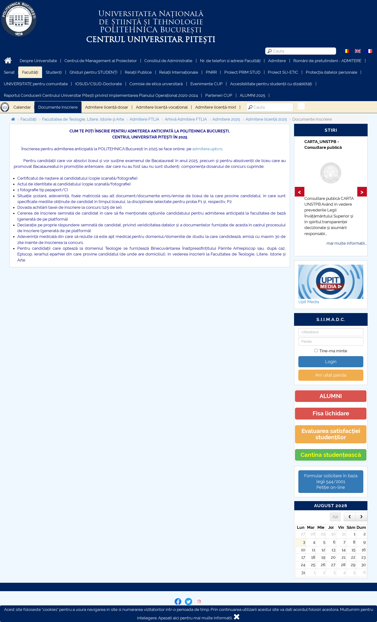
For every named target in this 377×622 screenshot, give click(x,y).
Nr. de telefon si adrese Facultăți (230, 60)
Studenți (54, 72)
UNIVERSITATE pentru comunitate (36, 83)
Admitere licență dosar (106, 107)
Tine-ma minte (330, 350)
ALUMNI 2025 (252, 95)
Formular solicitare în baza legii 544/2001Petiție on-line (331, 481)
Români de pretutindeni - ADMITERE (327, 60)
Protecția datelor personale (331, 72)
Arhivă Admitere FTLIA (186, 119)
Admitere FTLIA (144, 119)
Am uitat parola (330, 375)
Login (331, 361)
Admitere (277, 60)
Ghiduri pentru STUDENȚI (93, 72)
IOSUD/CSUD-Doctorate (98, 83)
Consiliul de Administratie (168, 60)
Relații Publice (138, 72)
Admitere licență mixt (215, 107)
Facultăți (30, 72)
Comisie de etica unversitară (156, 83)
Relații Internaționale (178, 72)
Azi (335, 516)
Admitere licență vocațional (162, 107)
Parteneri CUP (218, 95)
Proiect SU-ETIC (283, 72)
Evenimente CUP (206, 83)
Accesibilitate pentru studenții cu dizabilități (271, 83)
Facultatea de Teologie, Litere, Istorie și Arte (83, 119)
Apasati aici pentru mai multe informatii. (195, 617)
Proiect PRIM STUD (242, 72)
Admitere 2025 (226, 119)
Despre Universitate (38, 60)
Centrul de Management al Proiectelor (100, 60)
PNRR (211, 72)
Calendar (22, 107)
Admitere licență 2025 (266, 119)
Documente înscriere (58, 107)
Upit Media (308, 301)
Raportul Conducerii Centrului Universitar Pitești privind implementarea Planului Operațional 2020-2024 (101, 95)
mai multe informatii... (347, 243)
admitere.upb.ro (207, 148)
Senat (9, 72)
